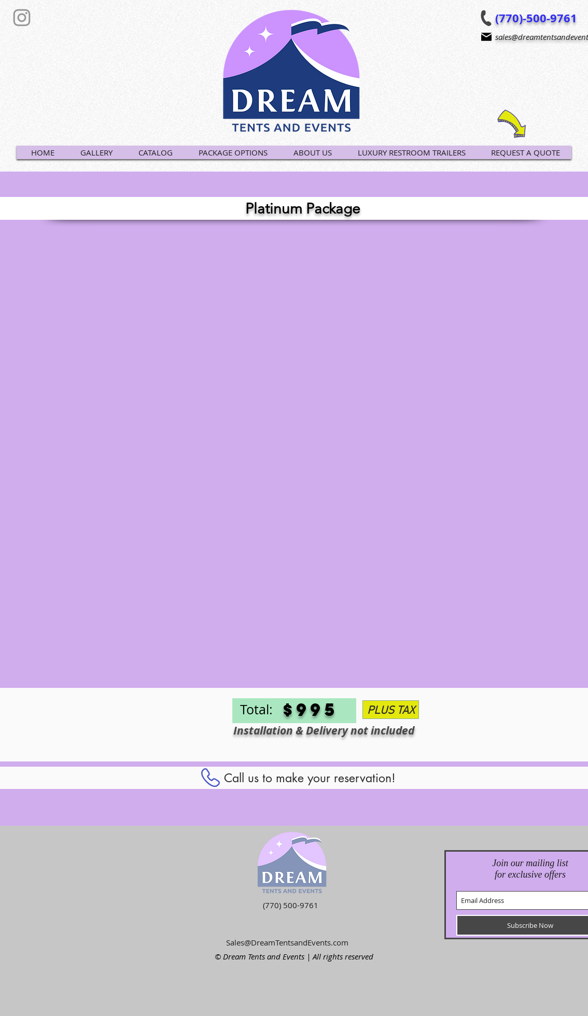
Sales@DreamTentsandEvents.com (287, 942)
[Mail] (486, 37)
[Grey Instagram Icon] (21, 17)
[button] (155, 152)
